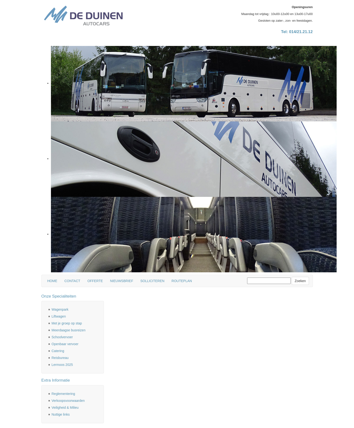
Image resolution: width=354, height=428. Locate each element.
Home (52, 281)
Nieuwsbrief (121, 281)
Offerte (95, 281)
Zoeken (300, 281)
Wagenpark (60, 309)
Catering (58, 351)
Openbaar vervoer (65, 344)
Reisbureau (60, 358)
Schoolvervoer (62, 337)
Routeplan (182, 281)
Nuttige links (61, 414)
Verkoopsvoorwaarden (68, 401)
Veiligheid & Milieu (65, 407)
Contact (72, 281)
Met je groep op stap (67, 323)
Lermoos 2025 (62, 365)
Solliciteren (152, 281)
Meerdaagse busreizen (68, 330)
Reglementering (63, 394)
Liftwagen (59, 316)
